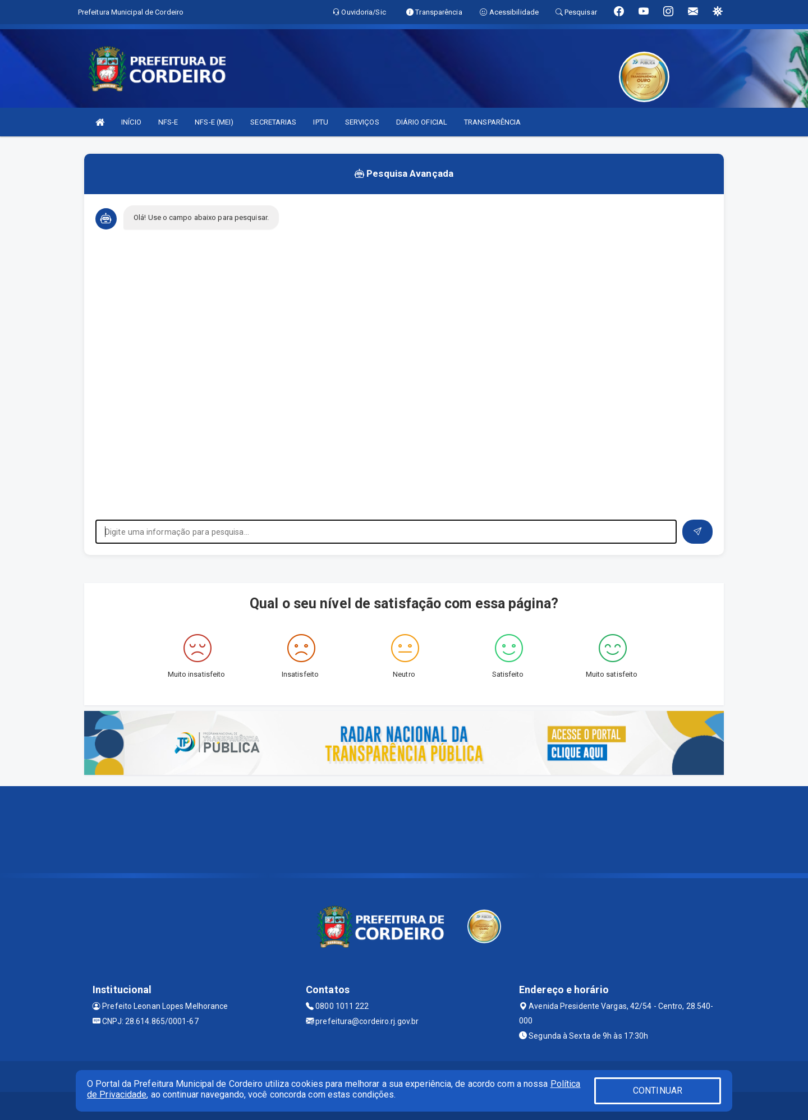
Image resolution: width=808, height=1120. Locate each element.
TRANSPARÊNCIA (492, 122)
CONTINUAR (657, 1090)
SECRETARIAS (273, 122)
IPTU (320, 122)
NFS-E (168, 122)
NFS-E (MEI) (214, 122)
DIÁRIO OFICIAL (421, 122)
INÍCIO (131, 122)
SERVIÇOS (362, 122)
